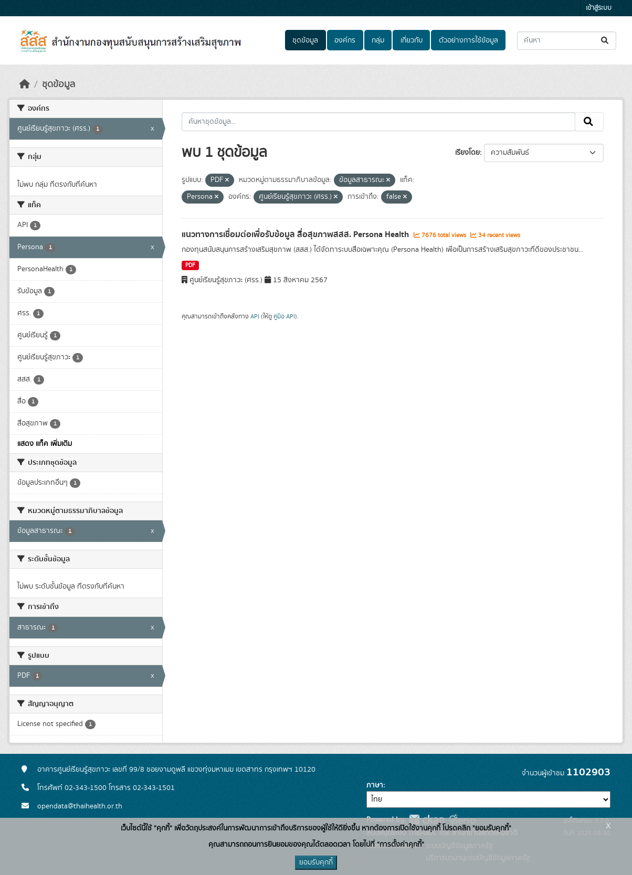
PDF (190, 265)
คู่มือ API (284, 316)
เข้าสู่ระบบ (599, 8)
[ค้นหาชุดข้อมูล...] (566, 40)
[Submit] (605, 40)
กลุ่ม (378, 40)
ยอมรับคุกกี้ (316, 862)
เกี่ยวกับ (412, 40)
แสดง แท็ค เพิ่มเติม (44, 444)
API (254, 316)
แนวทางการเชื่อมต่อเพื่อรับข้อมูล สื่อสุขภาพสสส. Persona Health (296, 234)
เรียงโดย (467, 152)
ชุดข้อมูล (305, 40)
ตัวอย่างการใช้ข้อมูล (468, 40)
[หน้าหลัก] (24, 84)
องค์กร (344, 40)
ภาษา (374, 785)
